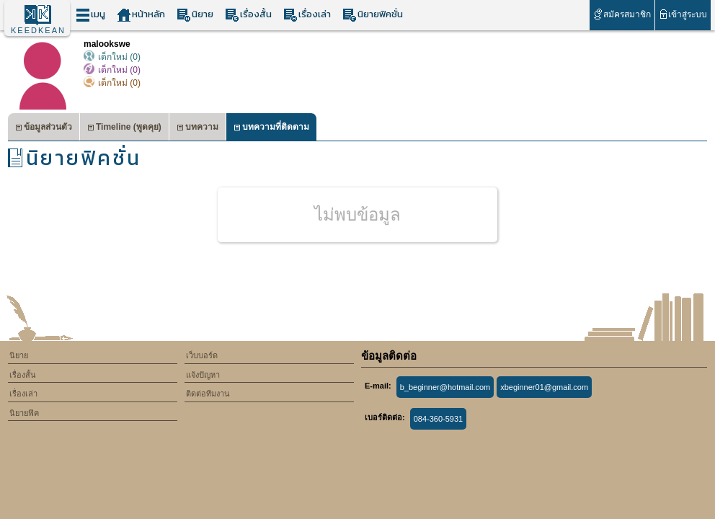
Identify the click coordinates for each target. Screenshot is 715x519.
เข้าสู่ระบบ (683, 14)
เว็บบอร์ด (202, 355)
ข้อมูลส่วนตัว (43, 129)
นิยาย (195, 14)
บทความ (197, 129)
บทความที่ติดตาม (271, 129)
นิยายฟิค (24, 413)
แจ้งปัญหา (203, 375)
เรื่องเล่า (307, 14)
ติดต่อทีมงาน (208, 393)
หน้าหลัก (141, 14)
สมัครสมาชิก (621, 14)
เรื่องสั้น (248, 14)
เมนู (90, 14)
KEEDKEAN (38, 30)
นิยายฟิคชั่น (372, 14)
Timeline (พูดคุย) (124, 129)
